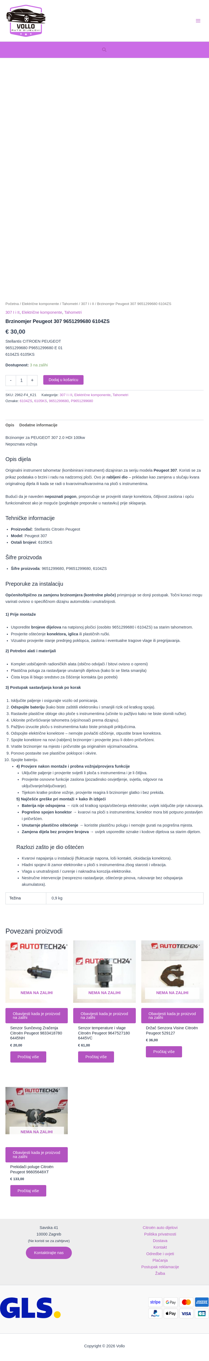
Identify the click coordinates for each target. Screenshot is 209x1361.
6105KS (40, 401)
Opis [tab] (9, 425)
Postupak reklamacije (160, 1267)
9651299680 (59, 401)
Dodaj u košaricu (63, 380)
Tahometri (70, 304)
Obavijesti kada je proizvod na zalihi (28, 1016)
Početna (12, 304)
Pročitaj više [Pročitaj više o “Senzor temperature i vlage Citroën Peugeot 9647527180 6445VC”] (96, 1057)
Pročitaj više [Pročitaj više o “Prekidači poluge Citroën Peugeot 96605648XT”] (28, 1191)
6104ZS (26, 401)
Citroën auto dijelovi (160, 1227)
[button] (104, 49)
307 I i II (87, 304)
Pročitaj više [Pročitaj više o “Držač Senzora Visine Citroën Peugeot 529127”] (164, 1052)
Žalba (160, 1273)
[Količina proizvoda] (21, 380)
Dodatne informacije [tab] (38, 425)
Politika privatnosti (160, 1234)
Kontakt (160, 1247)
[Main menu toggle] (198, 20)
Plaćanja (160, 1260)
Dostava (160, 1241)
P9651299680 (82, 401)
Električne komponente (40, 304)
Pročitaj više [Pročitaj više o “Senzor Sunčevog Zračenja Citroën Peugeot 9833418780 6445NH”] (28, 1057)
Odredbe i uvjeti (160, 1254)
